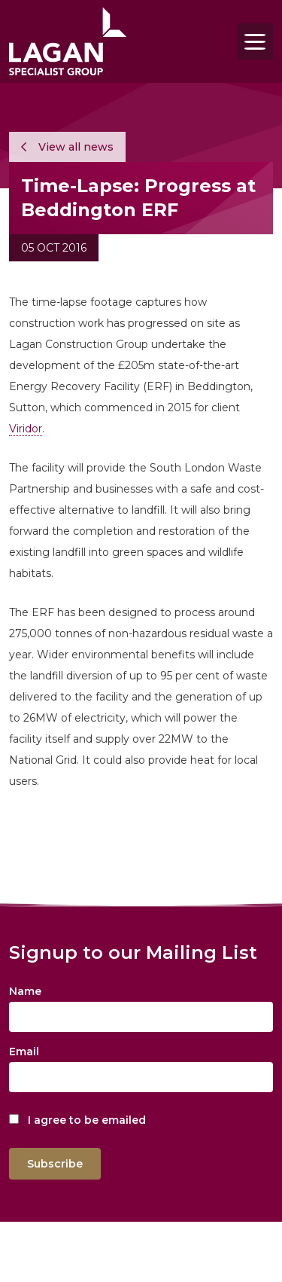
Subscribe (55, 1164)
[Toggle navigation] (255, 41)
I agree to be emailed (87, 1120)
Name (25, 991)
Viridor (25, 428)
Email (24, 1051)
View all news (67, 147)
